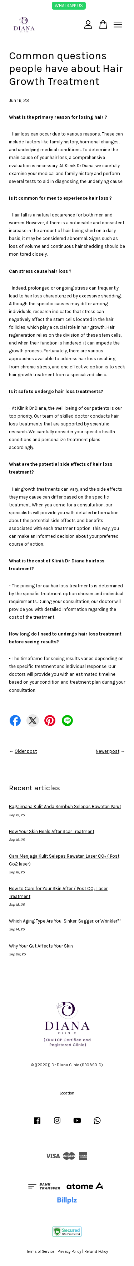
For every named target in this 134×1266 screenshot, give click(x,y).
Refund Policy (96, 1251)
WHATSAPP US (69, 5)
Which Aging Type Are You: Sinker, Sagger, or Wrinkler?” (65, 921)
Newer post (107, 751)
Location (67, 1093)
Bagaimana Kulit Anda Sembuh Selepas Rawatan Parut (65, 806)
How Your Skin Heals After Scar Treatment (51, 831)
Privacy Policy (69, 1251)
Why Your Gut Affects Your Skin (41, 946)
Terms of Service (40, 1251)
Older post (26, 751)
